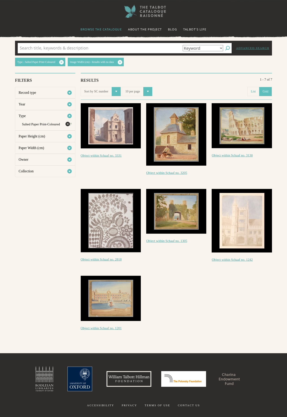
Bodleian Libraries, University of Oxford (44, 379)
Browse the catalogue (101, 29)
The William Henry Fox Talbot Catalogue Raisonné (143, 11)
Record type (27, 92)
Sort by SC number (102, 91)
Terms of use (157, 405)
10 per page (138, 91)
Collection (26, 171)
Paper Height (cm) (32, 136)
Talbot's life (195, 29)
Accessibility (100, 405)
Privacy (129, 405)
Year (22, 104)
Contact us (189, 405)
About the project (145, 29)
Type (22, 116)
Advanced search (252, 48)
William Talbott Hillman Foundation (129, 379)
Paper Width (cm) (31, 148)
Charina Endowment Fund (229, 379)
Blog (172, 29)
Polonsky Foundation (183, 379)
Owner (23, 159)
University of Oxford (79, 379)
